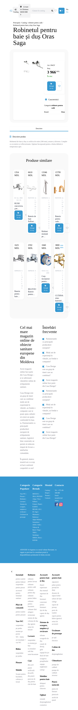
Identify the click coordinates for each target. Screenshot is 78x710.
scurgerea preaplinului (44, 660)
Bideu (18, 649)
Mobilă (19, 670)
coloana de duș (33, 621)
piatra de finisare (55, 690)
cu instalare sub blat (32, 650)
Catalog (24, 23)
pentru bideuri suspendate (21, 583)
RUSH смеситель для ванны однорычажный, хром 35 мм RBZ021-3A (18, 206)
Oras (63, 112)
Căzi (30, 661)
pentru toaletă (20, 579)
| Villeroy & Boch (37, 527)
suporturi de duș (44, 595)
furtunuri (43, 599)
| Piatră (39, 504)
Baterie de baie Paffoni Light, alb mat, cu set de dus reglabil (32, 219)
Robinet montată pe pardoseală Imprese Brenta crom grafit (46, 234)
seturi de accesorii (55, 623)
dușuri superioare (43, 586)
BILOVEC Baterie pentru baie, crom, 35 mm (32, 291)
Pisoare (19, 662)
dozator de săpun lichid (56, 594)
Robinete (31, 575)
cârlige (54, 602)
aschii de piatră (55, 699)
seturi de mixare (31, 628)
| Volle (39, 525)
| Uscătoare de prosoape (24, 514)
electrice (55, 640)
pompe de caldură (55, 666)
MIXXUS (36, 494)
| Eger (36, 512)
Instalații (19, 575)
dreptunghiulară (45, 702)
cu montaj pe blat (32, 644)
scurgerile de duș (44, 640)
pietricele (55, 694)
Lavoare (31, 636)
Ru (67, 9)
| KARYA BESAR (37, 506)
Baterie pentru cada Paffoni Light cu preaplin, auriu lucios (58, 219)
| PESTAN (39, 496)
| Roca (39, 537)
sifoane (42, 635)
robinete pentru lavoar (32, 580)
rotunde (42, 699)
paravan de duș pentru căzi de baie (32, 681)
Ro (67, 12)
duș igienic (31, 624)
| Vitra (39, 499)
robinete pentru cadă (35, 23)
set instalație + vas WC (21, 641)
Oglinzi (43, 695)
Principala (16, 23)
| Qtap (35, 499)
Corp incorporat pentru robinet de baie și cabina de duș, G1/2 (46, 278)
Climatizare (57, 661)
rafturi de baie (57, 599)
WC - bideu (20, 637)
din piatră (31, 676)
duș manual (44, 590)
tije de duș (43, 610)
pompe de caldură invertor (55, 672)
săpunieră (55, 582)
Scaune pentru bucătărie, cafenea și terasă (21, 678)
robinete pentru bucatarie (31, 603)
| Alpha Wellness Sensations (37, 519)
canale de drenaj (43, 645)
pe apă (54, 637)
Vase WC (23, 494)
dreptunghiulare (57, 654)
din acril (31, 665)
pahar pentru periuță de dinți (56, 587)
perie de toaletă (54, 611)
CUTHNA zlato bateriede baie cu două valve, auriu (59, 298)
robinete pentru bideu (32, 597)
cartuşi (42, 670)
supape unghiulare (43, 665)
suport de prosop (55, 606)
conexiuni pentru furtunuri (43, 604)
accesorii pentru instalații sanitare (19, 594)
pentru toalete (20, 612)
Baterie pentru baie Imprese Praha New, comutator (18, 293)
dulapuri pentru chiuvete (43, 685)
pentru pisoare (21, 615)
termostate (31, 615)
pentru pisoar (20, 587)
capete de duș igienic (44, 614)
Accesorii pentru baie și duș (44, 578)
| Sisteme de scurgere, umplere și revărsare (23, 507)
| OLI (39, 509)
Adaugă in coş (51, 86)
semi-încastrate (33, 654)
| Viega (38, 530)
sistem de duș (32, 618)
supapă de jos (44, 653)
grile (41, 650)
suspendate (19, 625)
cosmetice (43, 705)
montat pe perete (19, 632)
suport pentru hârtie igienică (57, 617)
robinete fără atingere (32, 611)
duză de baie (44, 656)
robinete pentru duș (31, 591)
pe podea (19, 628)
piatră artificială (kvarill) (31, 670)
